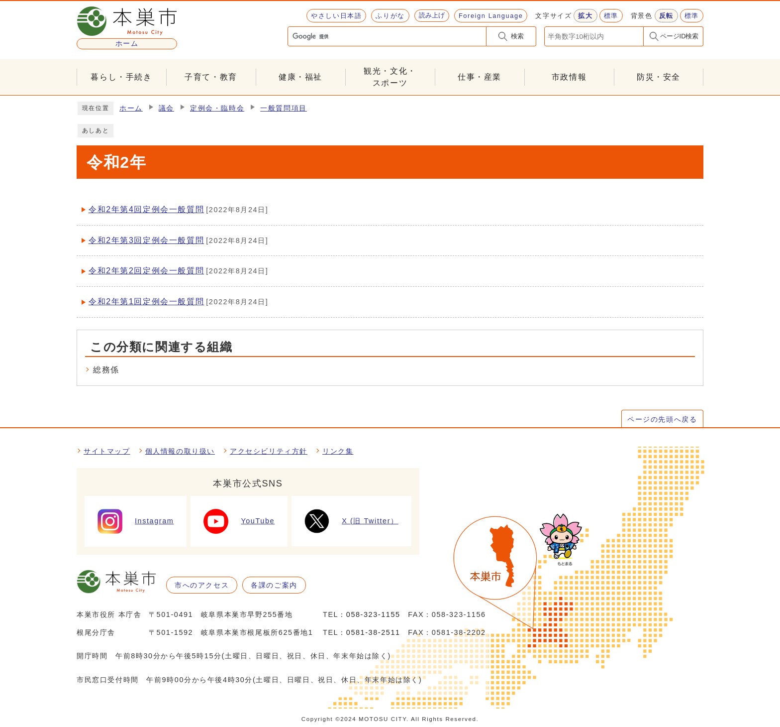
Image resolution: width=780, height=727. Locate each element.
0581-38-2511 (373, 632)
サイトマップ (107, 451)
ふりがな (390, 15)
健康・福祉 (300, 77)
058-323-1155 (373, 614)
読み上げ (432, 15)
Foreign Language (491, 15)
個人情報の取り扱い (180, 451)
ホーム (131, 108)
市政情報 (569, 77)
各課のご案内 (274, 585)
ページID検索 (679, 36)
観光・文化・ (390, 78)
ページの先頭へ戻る (662, 419)
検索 (517, 36)
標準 (611, 15)
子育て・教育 (211, 77)
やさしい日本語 (336, 15)
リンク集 (337, 451)
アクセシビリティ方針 (268, 451)
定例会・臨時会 (217, 108)
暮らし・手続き (121, 77)
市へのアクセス (202, 585)
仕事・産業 (479, 77)
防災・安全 (659, 77)
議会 (166, 108)
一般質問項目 (283, 108)
